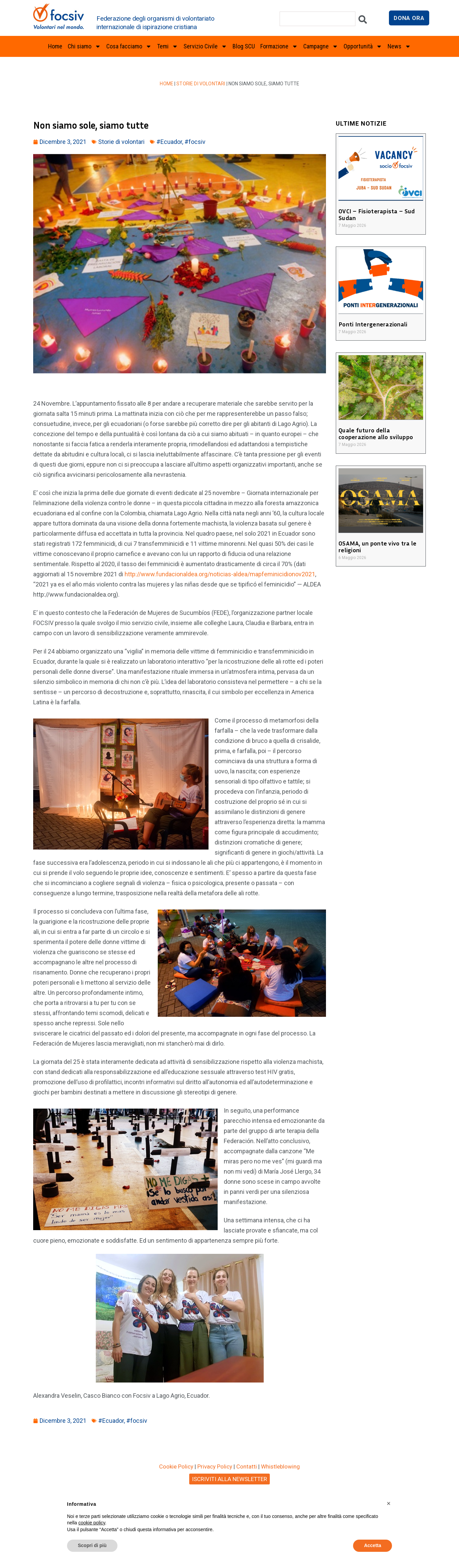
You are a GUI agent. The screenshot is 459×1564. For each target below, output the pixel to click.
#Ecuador (169, 141)
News (399, 46)
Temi (167, 46)
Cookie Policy (176, 1466)
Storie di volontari (201, 83)
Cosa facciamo (129, 46)
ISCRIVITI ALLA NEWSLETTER (229, 1479)
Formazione (279, 46)
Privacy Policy (214, 1466)
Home (55, 46)
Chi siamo (84, 46)
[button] (388, 1503)
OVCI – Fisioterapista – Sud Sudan (375, 214)
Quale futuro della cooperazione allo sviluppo (374, 433)
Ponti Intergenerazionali (371, 324)
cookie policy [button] (91, 1522)
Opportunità (363, 46)
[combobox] (317, 19)
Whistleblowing (280, 1466)
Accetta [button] (372, 1545)
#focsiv (194, 141)
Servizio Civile (205, 46)
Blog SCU (244, 46)
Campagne (320, 46)
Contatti (246, 1466)
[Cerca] (362, 21)
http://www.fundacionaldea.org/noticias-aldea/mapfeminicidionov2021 (220, 574)
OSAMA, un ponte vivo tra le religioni (376, 546)
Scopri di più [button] (92, 1545)
